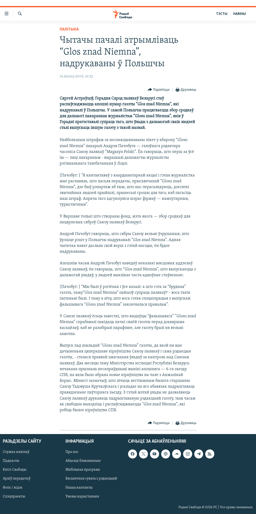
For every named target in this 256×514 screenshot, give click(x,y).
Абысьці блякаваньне (83, 461)
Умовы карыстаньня (82, 496)
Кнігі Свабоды (14, 470)
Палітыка (69, 29)
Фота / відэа (12, 488)
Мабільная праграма (82, 470)
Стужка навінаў (16, 452)
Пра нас (72, 452)
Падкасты (11, 461)
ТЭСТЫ (221, 14)
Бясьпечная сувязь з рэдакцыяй (91, 479)
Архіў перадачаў (17, 479)
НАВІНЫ (239, 14)
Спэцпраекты (14, 496)
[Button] (159, 90)
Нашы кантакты (78, 488)
